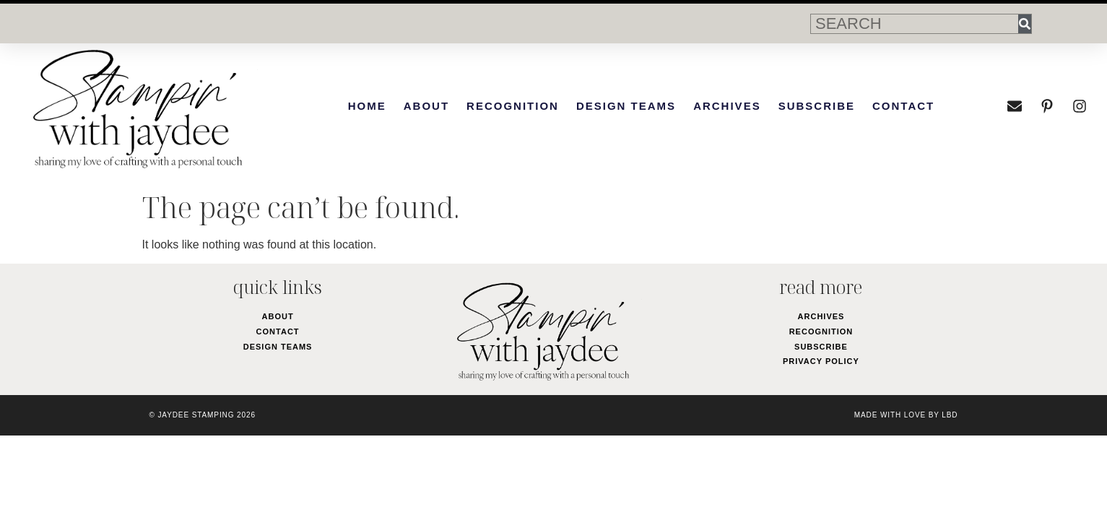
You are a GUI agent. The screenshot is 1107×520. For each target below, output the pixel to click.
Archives (727, 106)
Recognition (512, 106)
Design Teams (626, 106)
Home (367, 106)
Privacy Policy (821, 361)
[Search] (1024, 23)
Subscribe (816, 106)
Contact (903, 106)
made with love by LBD (906, 415)
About (426, 106)
